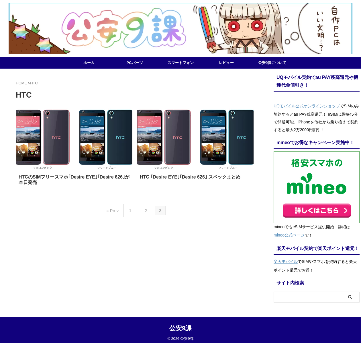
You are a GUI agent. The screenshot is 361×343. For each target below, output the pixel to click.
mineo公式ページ (289, 233)
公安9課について (272, 63)
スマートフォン (181, 63)
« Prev (115, 208)
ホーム (89, 63)
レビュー (226, 63)
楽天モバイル (286, 258)
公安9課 (180, 324)
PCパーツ (134, 63)
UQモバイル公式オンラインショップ (307, 105)
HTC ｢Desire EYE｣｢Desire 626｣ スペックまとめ (190, 177)
